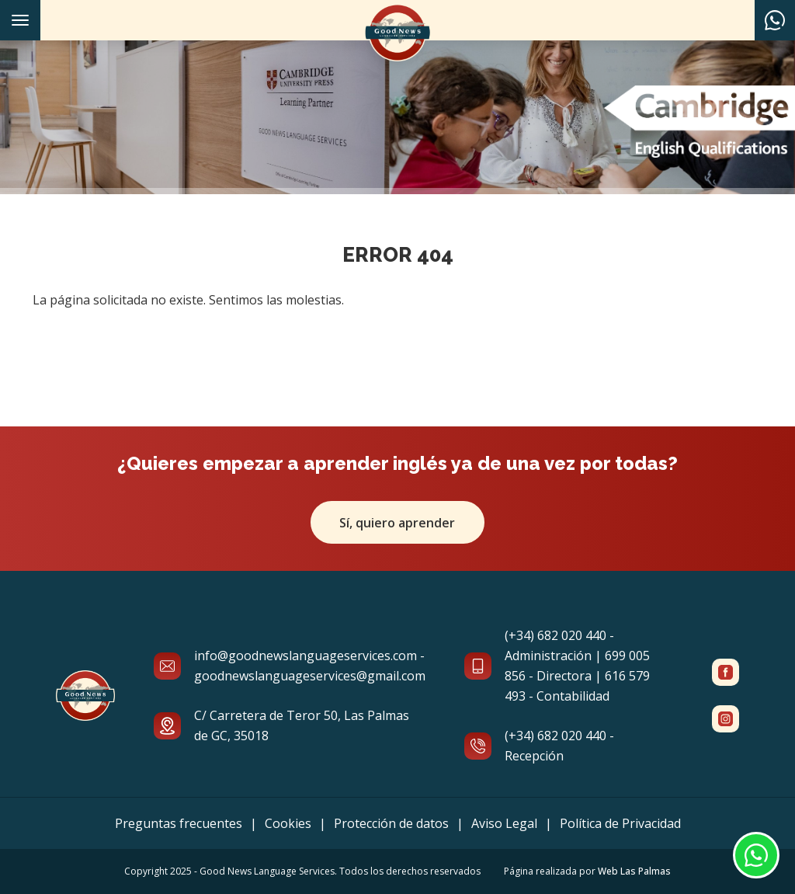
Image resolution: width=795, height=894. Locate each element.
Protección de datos (391, 823)
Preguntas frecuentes (178, 823)
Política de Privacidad (620, 823)
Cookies (288, 823)
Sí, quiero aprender (398, 522)
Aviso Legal (504, 823)
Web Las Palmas (634, 871)
